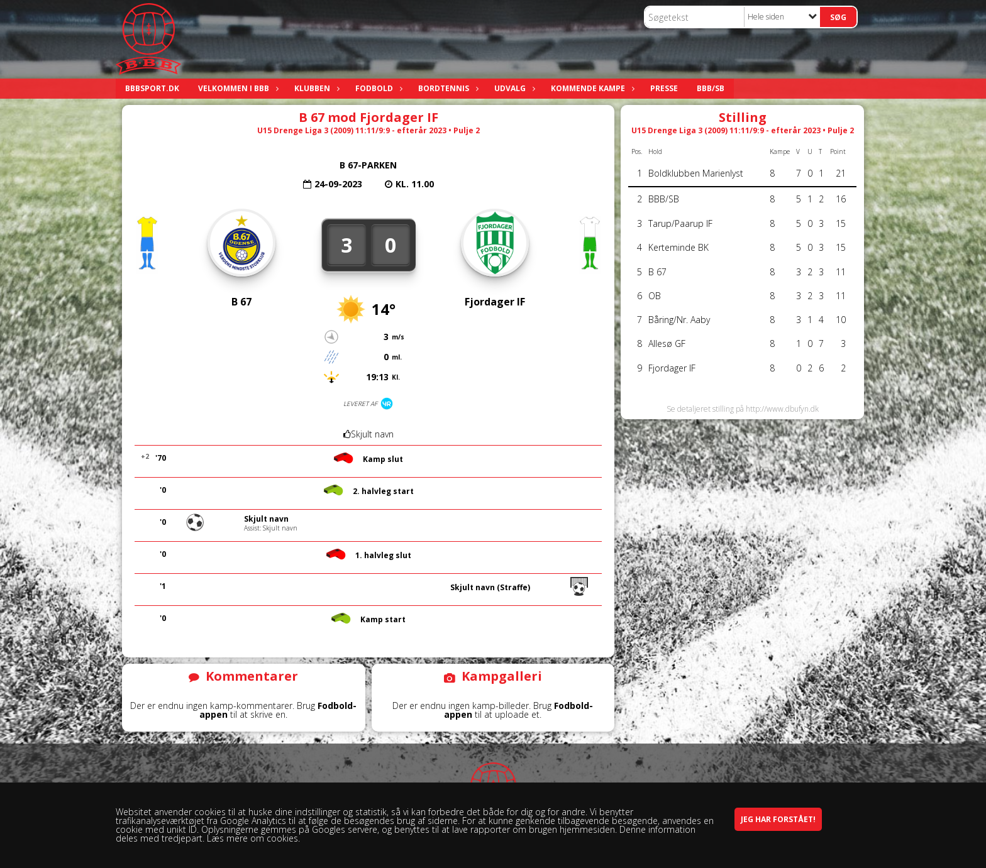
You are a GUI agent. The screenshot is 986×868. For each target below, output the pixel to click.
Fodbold (377, 88)
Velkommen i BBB (236, 88)
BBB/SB (710, 88)
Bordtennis (446, 88)
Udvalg (513, 88)
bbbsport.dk (152, 88)
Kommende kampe (591, 88)
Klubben (315, 88)
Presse (664, 88)
